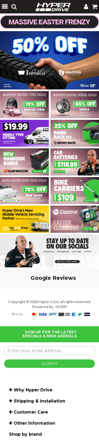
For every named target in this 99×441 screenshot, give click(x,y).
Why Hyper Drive (33, 389)
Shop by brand (25, 434)
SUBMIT (49, 363)
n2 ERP (61, 307)
